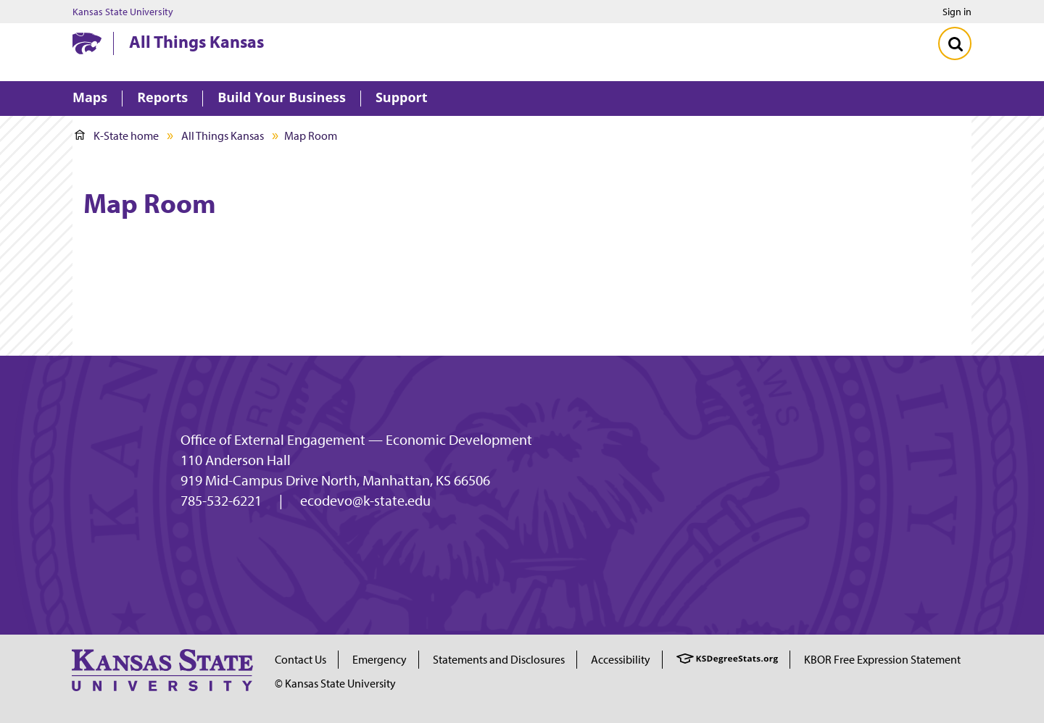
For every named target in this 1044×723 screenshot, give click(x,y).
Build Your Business (282, 98)
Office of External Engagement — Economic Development (356, 439)
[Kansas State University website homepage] (87, 43)
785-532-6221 (221, 500)
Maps (89, 98)
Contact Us (300, 659)
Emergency (379, 659)
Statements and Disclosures (499, 659)
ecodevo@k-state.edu (365, 500)
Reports (162, 98)
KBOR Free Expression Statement (882, 659)
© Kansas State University (335, 683)
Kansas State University (122, 11)
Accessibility (620, 659)
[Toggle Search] (955, 43)
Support (402, 98)
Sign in (957, 11)
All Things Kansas (196, 41)
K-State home (117, 135)
